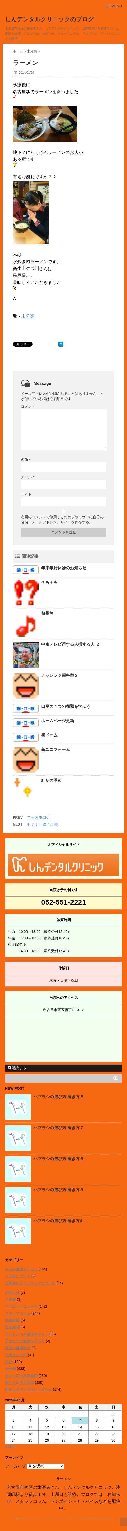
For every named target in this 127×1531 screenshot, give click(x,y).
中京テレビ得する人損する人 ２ (70, 644)
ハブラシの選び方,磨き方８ (58, 1097)
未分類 (27, 316)
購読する (17, 1068)
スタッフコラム (17, 1313)
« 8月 (10, 1446)
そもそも (49, 582)
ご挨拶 (10, 1299)
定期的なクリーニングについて (30, 1283)
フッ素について (17, 1276)
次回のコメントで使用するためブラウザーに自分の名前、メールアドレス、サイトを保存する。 (62, 519)
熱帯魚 (47, 613)
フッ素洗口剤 (38, 817)
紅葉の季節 (51, 780)
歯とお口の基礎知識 (21, 1376)
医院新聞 (12, 1327)
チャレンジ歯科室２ (59, 675)
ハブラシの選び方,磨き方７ (58, 1128)
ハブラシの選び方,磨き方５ (58, 1190)
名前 (25, 460)
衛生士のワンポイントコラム (28, 1389)
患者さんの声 (16, 1355)
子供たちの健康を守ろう (25, 1341)
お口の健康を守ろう (21, 1269)
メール (27, 477)
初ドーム (49, 735)
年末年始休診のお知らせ (63, 568)
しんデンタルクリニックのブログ (49, 19)
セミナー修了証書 (42, 824)
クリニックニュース (21, 1306)
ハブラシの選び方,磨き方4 (57, 1221)
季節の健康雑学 (17, 1348)
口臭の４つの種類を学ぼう (65, 706)
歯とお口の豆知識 (19, 1382)
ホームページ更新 (57, 721)
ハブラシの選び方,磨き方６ (58, 1159)
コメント (28, 406)
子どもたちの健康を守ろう (26, 1334)
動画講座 (12, 1320)
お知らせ (12, 1292)
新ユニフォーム (55, 749)
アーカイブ (15, 1466)
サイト (26, 494)
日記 (8, 1362)
